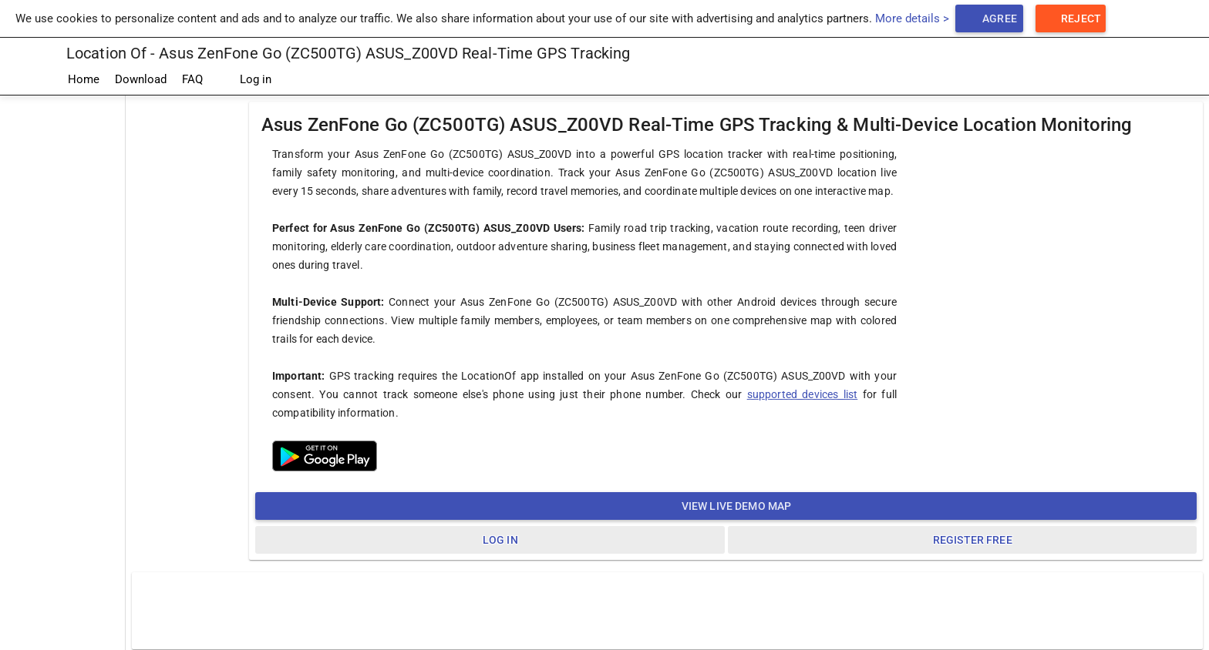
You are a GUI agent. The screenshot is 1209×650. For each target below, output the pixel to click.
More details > (912, 18)
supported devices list (802, 394)
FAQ (192, 79)
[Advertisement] (62, 327)
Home (83, 79)
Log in (244, 80)
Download (141, 79)
